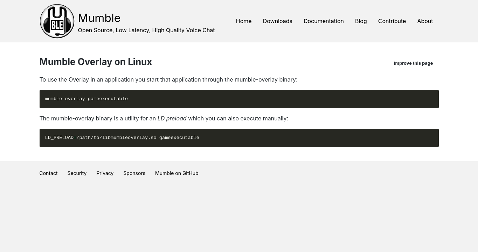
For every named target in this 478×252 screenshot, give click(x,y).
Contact (49, 173)
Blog (361, 21)
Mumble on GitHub (177, 173)
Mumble (99, 18)
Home (244, 21)
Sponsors (134, 173)
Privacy (104, 173)
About (425, 21)
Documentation (324, 21)
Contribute (392, 21)
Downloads (277, 21)
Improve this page (413, 63)
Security (76, 173)
